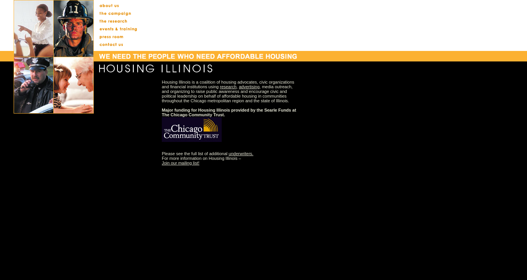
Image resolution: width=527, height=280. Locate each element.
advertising (249, 86)
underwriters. (241, 153)
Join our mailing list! (181, 163)
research (228, 86)
